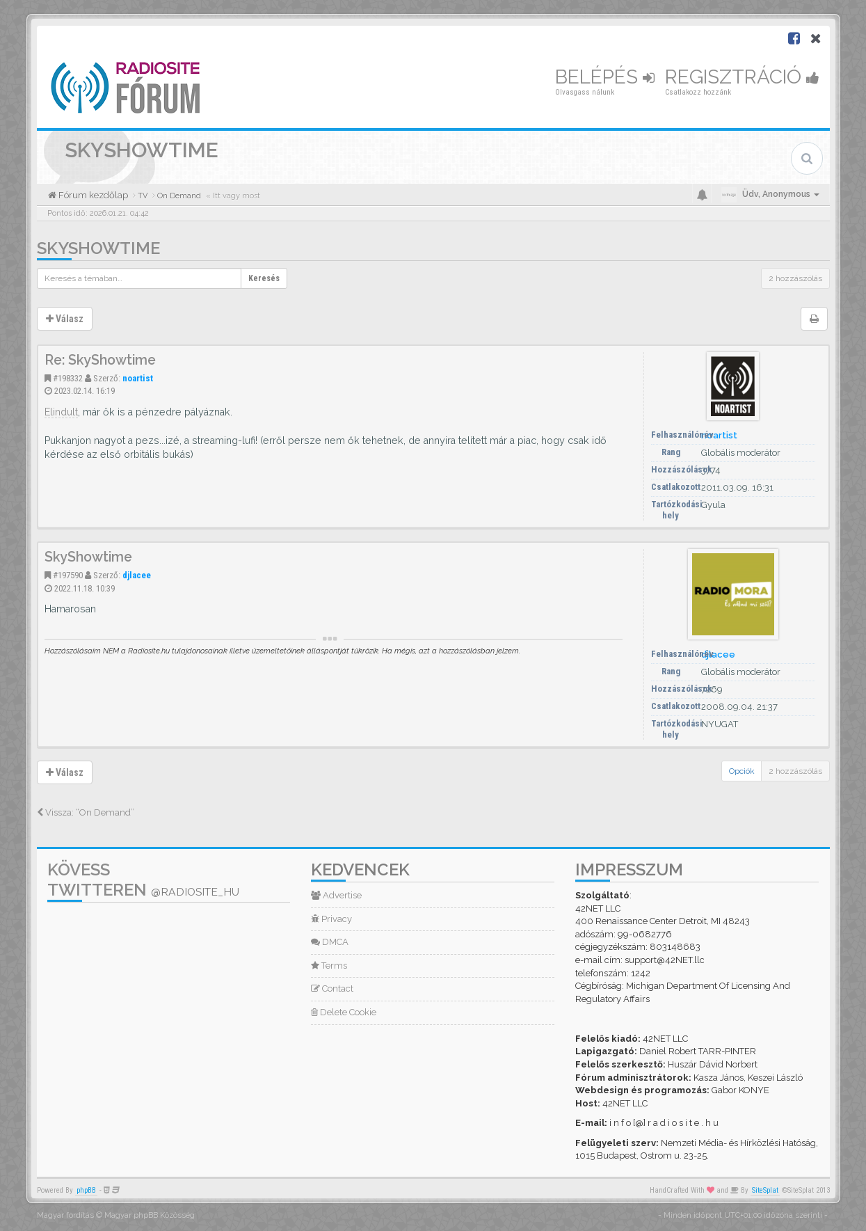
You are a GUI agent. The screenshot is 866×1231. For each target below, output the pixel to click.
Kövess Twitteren (143, 879)
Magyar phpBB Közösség (149, 1215)
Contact (332, 988)
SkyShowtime (98, 248)
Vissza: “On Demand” (85, 812)
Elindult (61, 412)
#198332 (68, 378)
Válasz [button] (64, 318)
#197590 (68, 575)
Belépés (605, 76)
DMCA (329, 942)
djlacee (136, 575)
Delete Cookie (343, 1012)
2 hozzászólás (795, 278)
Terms (329, 965)
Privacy (331, 919)
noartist (137, 378)
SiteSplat (765, 1190)
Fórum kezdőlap (92, 195)
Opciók (742, 771)
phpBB (86, 1190)
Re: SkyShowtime (100, 360)
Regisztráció (742, 76)
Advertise (336, 895)
